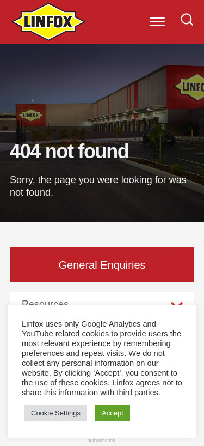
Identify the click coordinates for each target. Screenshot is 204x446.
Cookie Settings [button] (56, 413)
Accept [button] (112, 413)
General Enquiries (101, 265)
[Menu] (157, 22)
